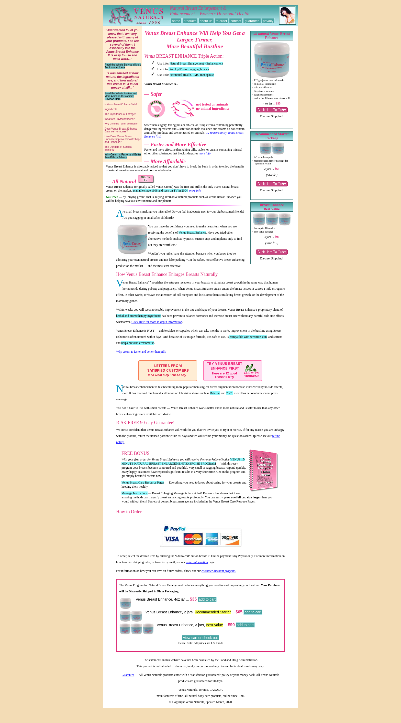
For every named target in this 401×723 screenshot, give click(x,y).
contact (235, 21)
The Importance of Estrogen (120, 114)
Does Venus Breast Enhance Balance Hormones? (121, 130)
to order (221, 21)
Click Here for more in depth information (156, 326)
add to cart (207, 603)
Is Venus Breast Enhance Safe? (121, 104)
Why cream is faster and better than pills (141, 355)
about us (206, 21)
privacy (268, 21)
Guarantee (128, 678)
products (190, 21)
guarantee (252, 21)
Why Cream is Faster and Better (121, 123)
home (176, 21)
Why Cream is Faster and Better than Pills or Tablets (123, 156)
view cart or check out (200, 642)
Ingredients (111, 109)
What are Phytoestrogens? (120, 119)
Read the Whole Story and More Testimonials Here (123, 66)
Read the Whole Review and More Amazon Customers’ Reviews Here (121, 96)
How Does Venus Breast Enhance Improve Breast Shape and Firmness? (123, 139)
